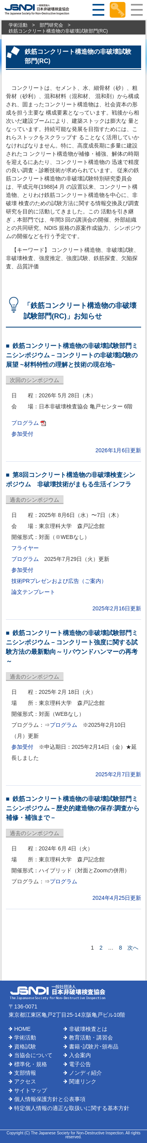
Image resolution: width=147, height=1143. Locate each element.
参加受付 (22, 434)
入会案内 (80, 1055)
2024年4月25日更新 (117, 898)
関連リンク (82, 1081)
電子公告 (80, 1064)
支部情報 (25, 1073)
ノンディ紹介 (85, 1073)
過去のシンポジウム (34, 500)
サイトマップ (30, 1090)
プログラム (25, 423)
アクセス (25, 1081)
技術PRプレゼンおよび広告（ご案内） (59, 581)
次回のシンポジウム (34, 380)
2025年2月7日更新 (119, 774)
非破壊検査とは (88, 1029)
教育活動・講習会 (91, 1037)
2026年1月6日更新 (119, 450)
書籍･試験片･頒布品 (93, 1046)
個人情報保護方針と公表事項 (49, 1099)
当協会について (33, 1055)
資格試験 (25, 1046)
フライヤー (25, 548)
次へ (132, 948)
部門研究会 (51, 25)
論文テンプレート (33, 592)
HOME (22, 1029)
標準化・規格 (30, 1064)
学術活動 (18, 25)
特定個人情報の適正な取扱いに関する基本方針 (71, 1108)
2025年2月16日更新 (117, 608)
